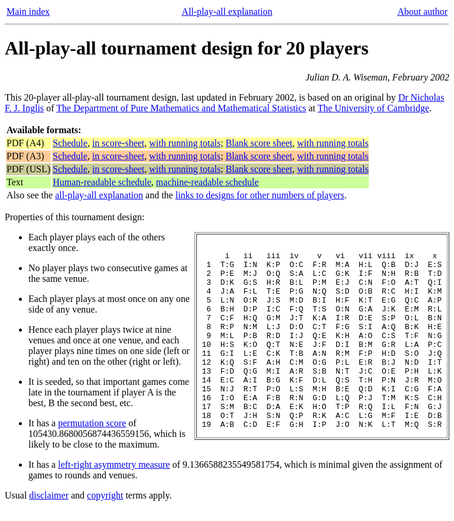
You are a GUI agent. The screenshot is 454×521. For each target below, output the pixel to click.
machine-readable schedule (207, 182)
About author (422, 12)
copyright (105, 506)
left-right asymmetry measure (114, 464)
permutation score (92, 423)
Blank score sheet (259, 143)
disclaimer (49, 506)
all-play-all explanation (99, 195)
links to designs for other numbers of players (260, 195)
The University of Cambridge (373, 108)
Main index (28, 12)
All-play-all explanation (226, 12)
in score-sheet (118, 143)
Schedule (70, 143)
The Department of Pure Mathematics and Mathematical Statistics (181, 108)
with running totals (184, 143)
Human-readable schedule (102, 182)
